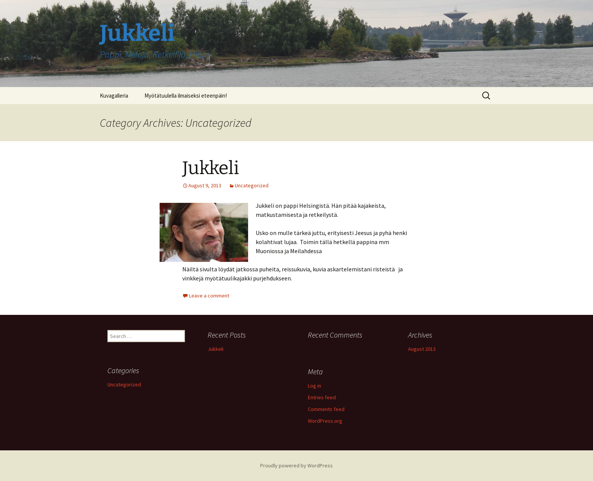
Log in (314, 385)
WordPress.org (325, 420)
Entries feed (322, 397)
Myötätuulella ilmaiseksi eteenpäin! (185, 95)
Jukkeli (210, 168)
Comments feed (326, 409)
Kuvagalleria (114, 95)
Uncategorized (252, 185)
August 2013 (422, 349)
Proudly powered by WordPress (296, 465)
